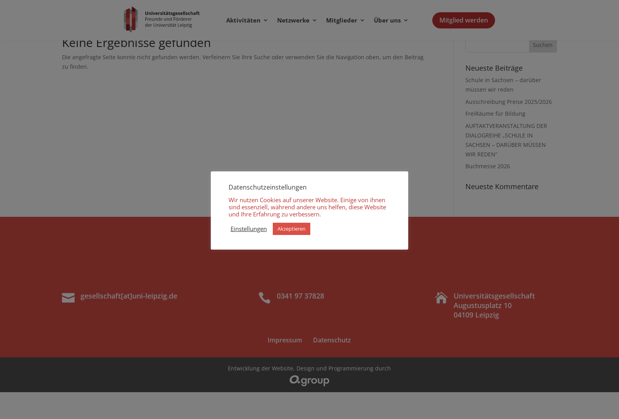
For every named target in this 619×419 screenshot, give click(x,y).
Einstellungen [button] (249, 228)
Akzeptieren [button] (292, 228)
